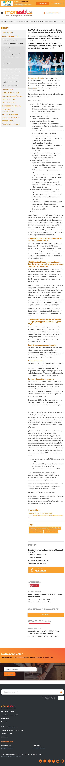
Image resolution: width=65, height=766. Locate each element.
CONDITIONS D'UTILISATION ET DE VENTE (13, 754)
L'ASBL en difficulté (9, 102)
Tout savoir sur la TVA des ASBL (40, 513)
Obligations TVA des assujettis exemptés (11, 81)
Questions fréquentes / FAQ (10, 715)
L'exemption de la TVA (21, 21)
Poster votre (48, 570)
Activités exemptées (36, 532)
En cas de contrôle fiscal (11, 106)
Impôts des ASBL (7, 89)
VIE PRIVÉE (30, 754)
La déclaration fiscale (10, 93)
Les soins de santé (9, 48)
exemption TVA (43, 528)
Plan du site (5, 718)
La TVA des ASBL (7, 33)
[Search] (32, 692)
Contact (4, 722)
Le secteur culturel (35, 78)
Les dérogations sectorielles (10, 78)
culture (32, 528)
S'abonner (45, 614)
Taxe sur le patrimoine (10, 114)
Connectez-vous (42, 3)
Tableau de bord (6, 733)
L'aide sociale (7, 51)
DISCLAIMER (38, 754)
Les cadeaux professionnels (8, 110)
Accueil (3, 21)
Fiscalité (10, 21)
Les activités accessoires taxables (12, 72)
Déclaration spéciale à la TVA (10, 85)
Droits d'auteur (8, 121)
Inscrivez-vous (57, 3)
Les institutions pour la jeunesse (12, 57)
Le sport (6, 60)
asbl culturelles (55, 528)
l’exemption (32, 88)
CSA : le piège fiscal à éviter (12, 96)
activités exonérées (52, 532)
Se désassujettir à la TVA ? (10, 40)
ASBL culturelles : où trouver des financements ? (45, 516)
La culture (7, 66)
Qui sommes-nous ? (7, 711)
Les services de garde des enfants (13, 54)
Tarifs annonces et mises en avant (12, 730)
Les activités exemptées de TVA (11, 69)
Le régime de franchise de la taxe (11, 75)
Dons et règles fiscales (10, 117)
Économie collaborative (11, 124)
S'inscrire (9, 674)
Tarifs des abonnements (9, 727)
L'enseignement (8, 63)
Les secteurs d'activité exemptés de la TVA (43, 21)
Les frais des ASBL (8, 99)
